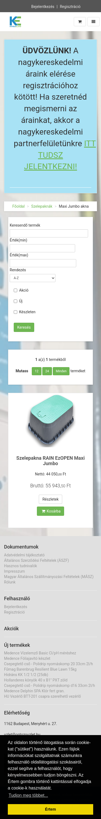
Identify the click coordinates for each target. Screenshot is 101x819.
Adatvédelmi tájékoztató (24, 555)
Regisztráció (70, 6)
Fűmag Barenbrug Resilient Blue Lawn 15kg (40, 669)
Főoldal (18, 206)
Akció (21, 290)
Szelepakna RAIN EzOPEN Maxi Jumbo (50, 460)
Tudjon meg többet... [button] (28, 795)
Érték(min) (18, 240)
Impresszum (14, 571)
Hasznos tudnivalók (20, 566)
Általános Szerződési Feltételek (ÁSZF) (36, 560)
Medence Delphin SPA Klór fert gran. (34, 691)
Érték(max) (19, 255)
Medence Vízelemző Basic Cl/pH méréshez (40, 653)
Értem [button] (50, 809)
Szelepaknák (41, 206)
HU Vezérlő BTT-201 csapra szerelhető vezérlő (42, 696)
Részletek (50, 499)
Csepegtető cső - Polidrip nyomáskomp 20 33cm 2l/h (48, 664)
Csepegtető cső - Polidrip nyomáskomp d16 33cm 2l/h (49, 685)
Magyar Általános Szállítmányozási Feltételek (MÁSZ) (48, 577)
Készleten (25, 312)
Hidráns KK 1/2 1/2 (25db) (26, 675)
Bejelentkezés (42, 6)
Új (18, 301)
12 (37, 371)
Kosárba (51, 511)
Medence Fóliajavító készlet (27, 658)
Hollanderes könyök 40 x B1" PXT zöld (35, 680)
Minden (61, 371)
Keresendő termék (25, 225)
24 (47, 371)
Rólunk (10, 582)
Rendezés (18, 270)
